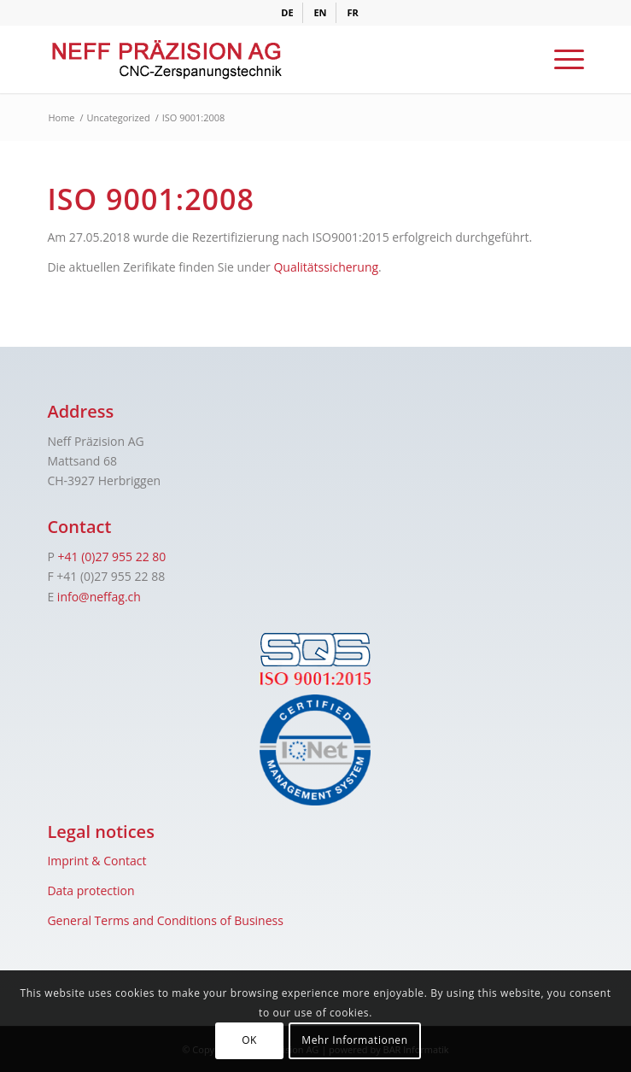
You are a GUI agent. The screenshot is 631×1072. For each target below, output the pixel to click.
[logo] (261, 59)
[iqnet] (315, 749)
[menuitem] (287, 13)
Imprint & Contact (96, 860)
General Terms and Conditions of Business (165, 920)
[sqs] (315, 659)
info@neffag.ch (99, 597)
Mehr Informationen (354, 1040)
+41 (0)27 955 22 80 (111, 556)
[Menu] (560, 59)
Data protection (90, 890)
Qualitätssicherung (325, 267)
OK (249, 1040)
